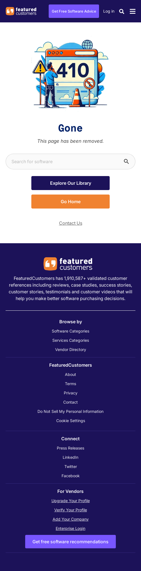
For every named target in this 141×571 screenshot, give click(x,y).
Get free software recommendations (70, 541)
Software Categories (70, 331)
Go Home (71, 201)
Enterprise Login (70, 528)
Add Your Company (71, 519)
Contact (70, 402)
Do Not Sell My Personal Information (70, 411)
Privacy (70, 392)
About (70, 374)
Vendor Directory (70, 349)
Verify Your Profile (70, 509)
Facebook (71, 475)
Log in (108, 11)
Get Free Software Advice (74, 11)
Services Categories (70, 340)
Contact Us (70, 223)
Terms (70, 383)
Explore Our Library (70, 183)
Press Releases (70, 448)
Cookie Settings (70, 420)
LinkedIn (70, 457)
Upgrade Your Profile (70, 500)
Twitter (70, 466)
